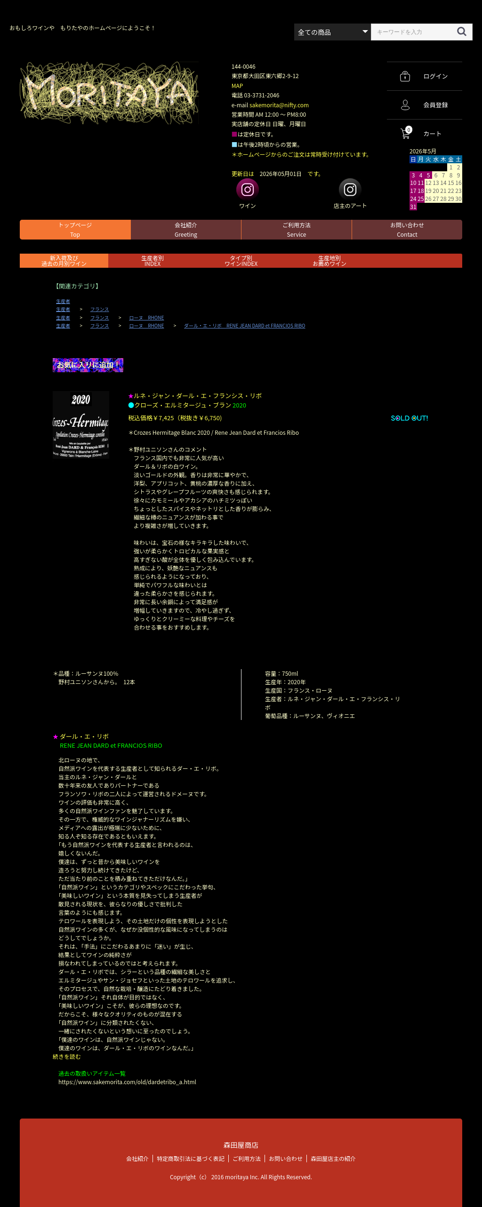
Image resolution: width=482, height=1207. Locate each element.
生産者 (63, 301)
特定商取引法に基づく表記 (191, 1158)
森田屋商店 (240, 1145)
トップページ (75, 229)
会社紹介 (186, 229)
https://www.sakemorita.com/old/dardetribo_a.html (127, 1082)
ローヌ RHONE (146, 317)
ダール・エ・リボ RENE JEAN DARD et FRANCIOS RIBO (244, 325)
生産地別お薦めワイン (329, 260)
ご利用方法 (296, 229)
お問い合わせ (407, 229)
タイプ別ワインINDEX (241, 260)
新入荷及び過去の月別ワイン (64, 260)
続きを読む (67, 1056)
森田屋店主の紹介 (333, 1158)
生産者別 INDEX (152, 260)
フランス (99, 309)
